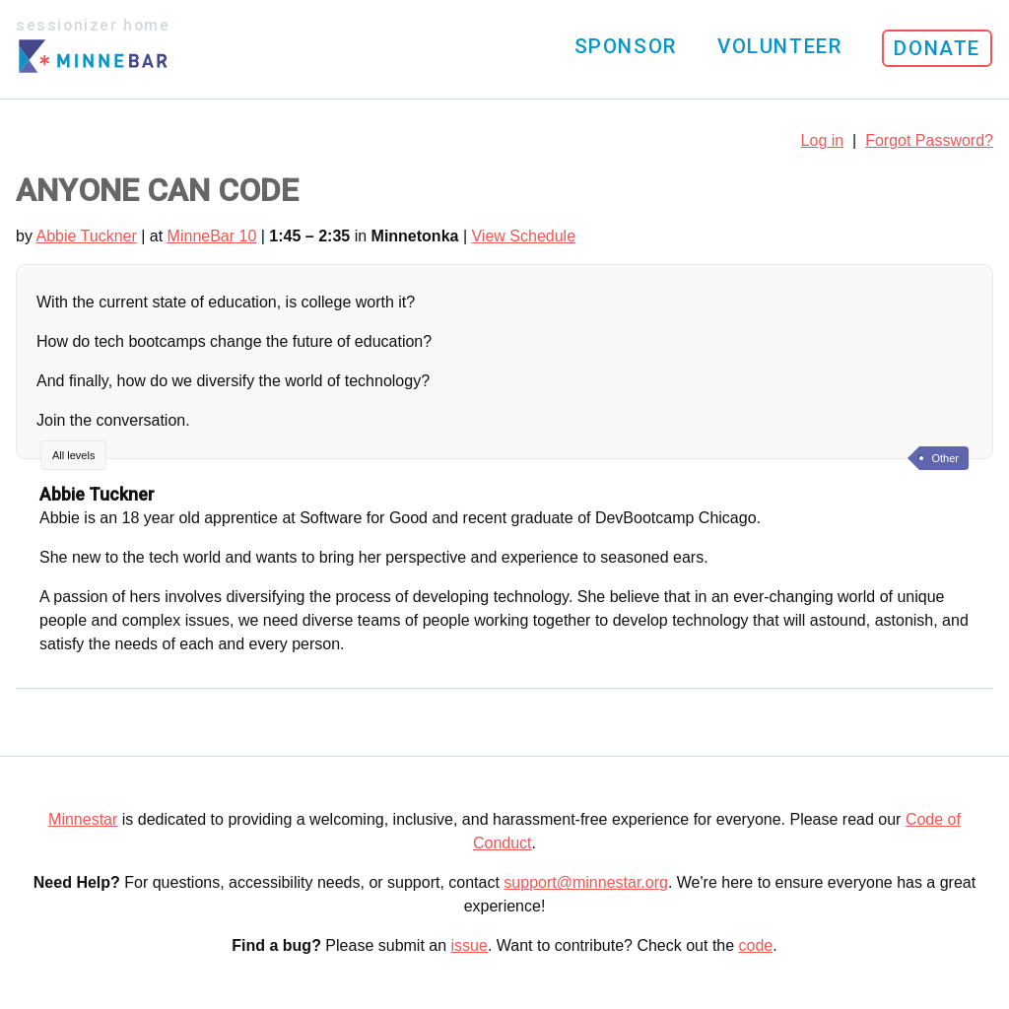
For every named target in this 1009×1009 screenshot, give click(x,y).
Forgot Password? (929, 140)
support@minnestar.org (586, 882)
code (756, 945)
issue (469, 945)
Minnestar (82, 819)
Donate (937, 48)
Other (945, 458)
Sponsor (625, 46)
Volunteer (779, 46)
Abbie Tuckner (85, 236)
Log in (822, 140)
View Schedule (523, 236)
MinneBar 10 (212, 236)
